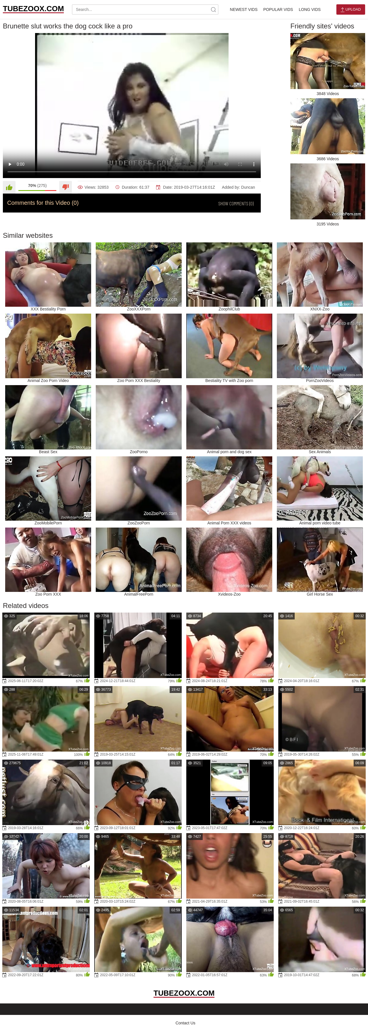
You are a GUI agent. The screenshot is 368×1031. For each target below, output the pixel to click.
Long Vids (310, 9)
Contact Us (185, 1023)
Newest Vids (244, 9)
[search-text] (145, 9)
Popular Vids (278, 9)
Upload (351, 9)
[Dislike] (65, 187)
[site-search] (213, 9)
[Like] (9, 187)
